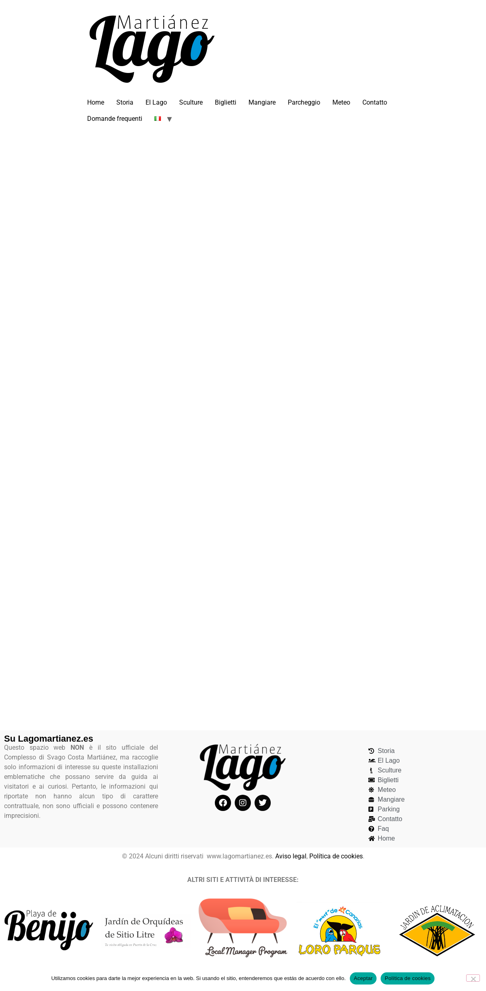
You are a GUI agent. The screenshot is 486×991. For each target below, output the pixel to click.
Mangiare (262, 102)
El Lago (156, 102)
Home (95, 102)
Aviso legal (290, 856)
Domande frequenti (114, 118)
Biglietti (225, 102)
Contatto (374, 102)
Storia (124, 102)
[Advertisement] (243, 194)
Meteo (341, 102)
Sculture (191, 102)
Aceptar (363, 978)
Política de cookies (336, 856)
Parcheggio (304, 102)
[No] (473, 978)
